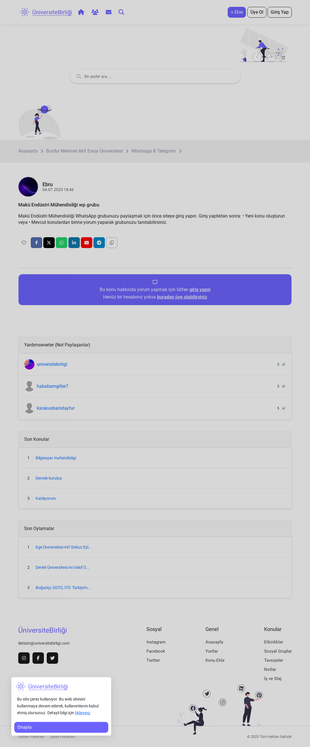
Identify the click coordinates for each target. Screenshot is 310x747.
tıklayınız (82, 713)
